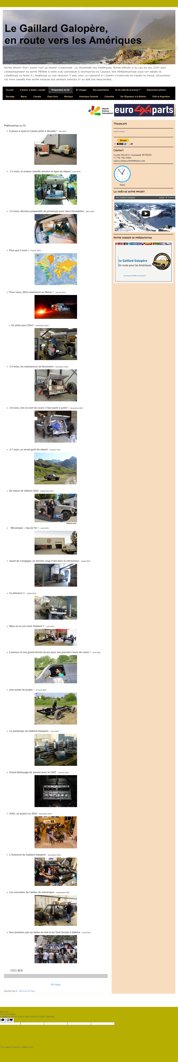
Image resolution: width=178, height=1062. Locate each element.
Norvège (10, 96)
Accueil (9, 90)
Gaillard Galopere (119, 131)
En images (81, 90)
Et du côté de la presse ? (127, 90)
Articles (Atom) (27, 990)
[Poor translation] (9, 1020)
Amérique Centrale (88, 96)
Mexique (68, 96)
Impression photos (156, 90)
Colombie (109, 96)
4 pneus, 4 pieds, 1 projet (32, 90)
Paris (122, 184)
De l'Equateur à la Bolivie (133, 96)
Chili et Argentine (161, 96)
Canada (37, 96)
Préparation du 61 (60, 90)
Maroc (24, 96)
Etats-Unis (52, 96)
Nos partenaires (101, 90)
